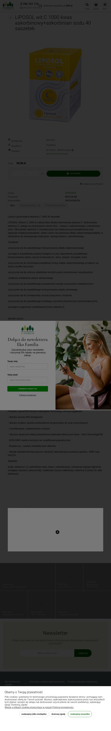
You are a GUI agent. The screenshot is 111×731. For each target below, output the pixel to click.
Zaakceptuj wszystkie (80, 714)
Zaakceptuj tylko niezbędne (34, 714)
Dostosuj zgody (58, 714)
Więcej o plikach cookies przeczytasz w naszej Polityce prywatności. (39, 707)
